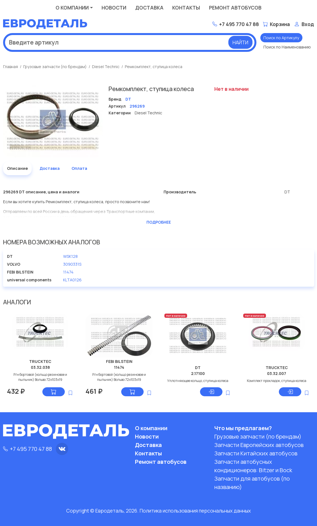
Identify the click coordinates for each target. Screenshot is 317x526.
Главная (10, 66)
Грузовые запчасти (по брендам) (55, 66)
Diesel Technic (106, 66)
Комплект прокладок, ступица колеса (276, 380)
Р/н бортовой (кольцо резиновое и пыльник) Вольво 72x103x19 (40, 377)
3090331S (72, 264)
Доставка (149, 7)
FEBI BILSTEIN (119, 361)
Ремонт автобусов (235, 7)
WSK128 (70, 256)
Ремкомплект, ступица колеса (153, 66)
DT (198, 367)
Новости (114, 7)
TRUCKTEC (40, 361)
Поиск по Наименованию (287, 47)
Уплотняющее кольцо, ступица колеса (197, 380)
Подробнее (158, 222)
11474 (68, 272)
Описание (17, 168)
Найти (240, 42)
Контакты (186, 7)
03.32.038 (40, 367)
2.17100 (198, 373)
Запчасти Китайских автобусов (255, 453)
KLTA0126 (72, 279)
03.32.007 (276, 373)
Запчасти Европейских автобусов (259, 445)
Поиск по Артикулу (281, 37)
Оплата (79, 168)
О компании (72, 7)
